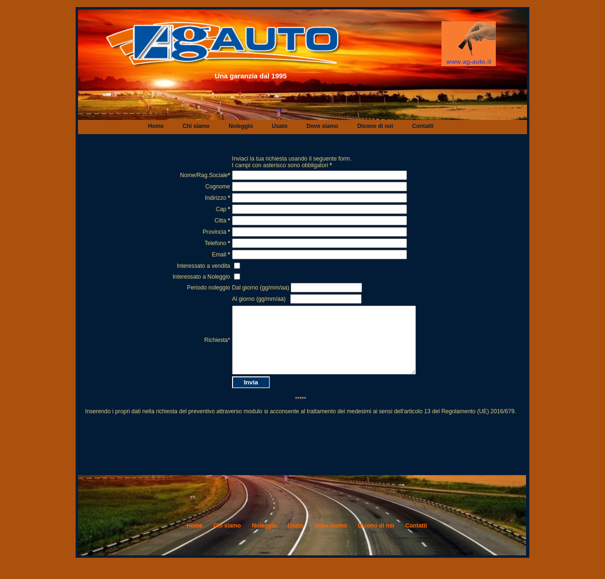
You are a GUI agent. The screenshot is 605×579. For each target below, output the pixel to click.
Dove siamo (322, 126)
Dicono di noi (375, 126)
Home (156, 126)
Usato (279, 126)
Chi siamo (195, 126)
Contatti (422, 126)
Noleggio (241, 126)
